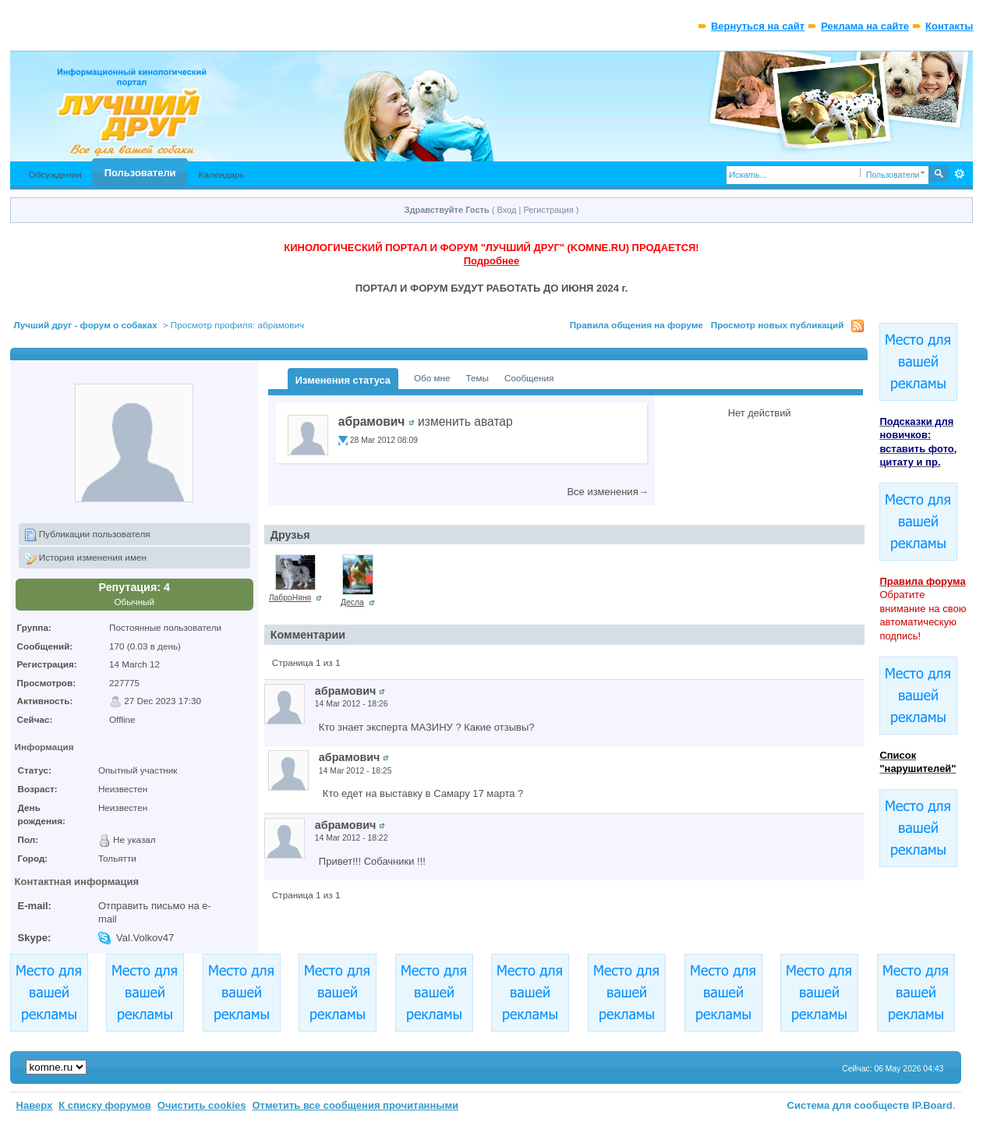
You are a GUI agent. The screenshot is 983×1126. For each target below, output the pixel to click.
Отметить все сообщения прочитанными (355, 1105)
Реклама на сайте (865, 26)
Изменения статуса (343, 380)
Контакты (949, 26)
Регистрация (548, 209)
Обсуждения (55, 174)
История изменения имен (85, 558)
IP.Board (932, 1105)
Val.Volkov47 (145, 938)
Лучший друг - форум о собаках (85, 325)
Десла (352, 602)
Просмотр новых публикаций (777, 325)
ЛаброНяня (290, 597)
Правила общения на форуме (636, 325)
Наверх (34, 1105)
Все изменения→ (607, 491)
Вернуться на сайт (757, 26)
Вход (507, 209)
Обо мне (432, 378)
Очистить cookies (201, 1105)
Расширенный (959, 174)
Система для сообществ (848, 1105)
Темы (477, 378)
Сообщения (528, 378)
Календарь (222, 174)
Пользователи (140, 173)
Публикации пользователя (87, 535)
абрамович (371, 421)
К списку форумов (104, 1105)
